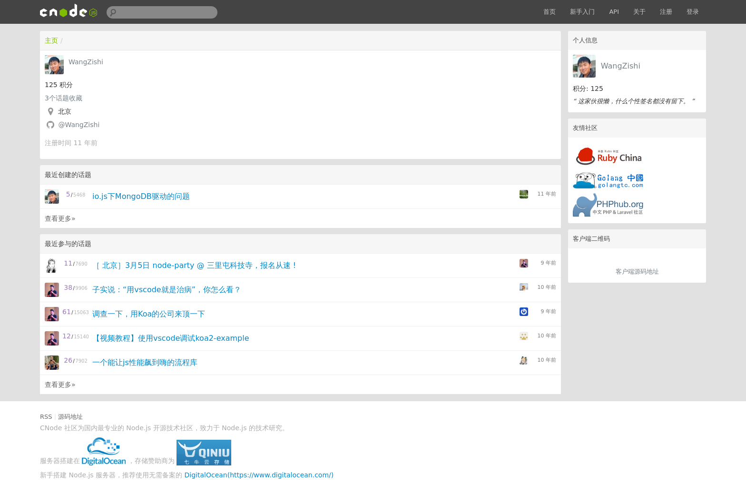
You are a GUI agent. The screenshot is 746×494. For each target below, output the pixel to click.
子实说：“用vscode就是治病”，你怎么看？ (166, 289)
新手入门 (582, 11)
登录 (693, 11)
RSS (46, 416)
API (614, 11)
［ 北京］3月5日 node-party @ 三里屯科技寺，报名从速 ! (194, 265)
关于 (639, 11)
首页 (549, 11)
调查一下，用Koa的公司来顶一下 (148, 313)
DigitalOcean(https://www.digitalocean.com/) (259, 475)
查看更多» (60, 218)
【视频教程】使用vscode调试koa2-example (170, 338)
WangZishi (620, 65)
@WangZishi (78, 124)
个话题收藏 (63, 98)
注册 (666, 11)
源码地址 (70, 416)
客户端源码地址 (637, 271)
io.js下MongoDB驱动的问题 (141, 196)
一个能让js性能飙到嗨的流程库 (144, 362)
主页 (51, 40)
